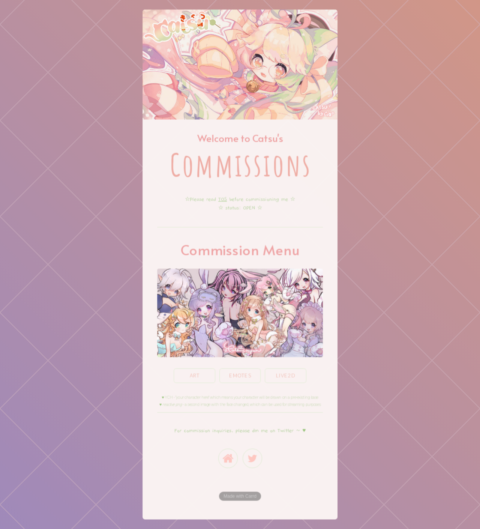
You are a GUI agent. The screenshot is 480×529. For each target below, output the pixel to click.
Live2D (286, 375)
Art (195, 375)
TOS (222, 200)
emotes (240, 375)
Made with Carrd (240, 495)
